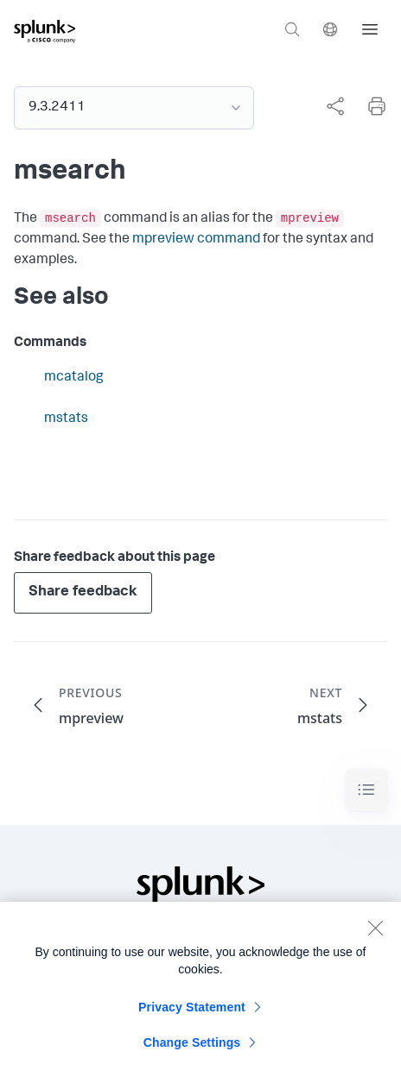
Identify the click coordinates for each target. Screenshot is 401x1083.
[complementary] (328, 106)
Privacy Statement (191, 1017)
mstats (66, 419)
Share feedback (83, 592)
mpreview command (196, 240)
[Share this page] (335, 106)
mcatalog (74, 378)
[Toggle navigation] (366, 790)
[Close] (375, 938)
